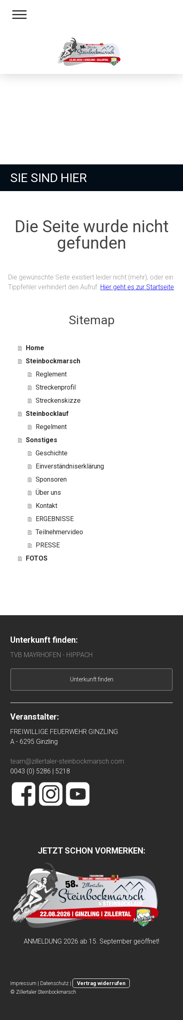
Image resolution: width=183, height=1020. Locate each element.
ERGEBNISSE (55, 519)
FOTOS (36, 558)
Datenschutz (54, 983)
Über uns (48, 492)
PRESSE (48, 545)
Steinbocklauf (47, 414)
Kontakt (46, 506)
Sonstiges (41, 440)
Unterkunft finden (91, 679)
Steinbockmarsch (53, 361)
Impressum (23, 983)
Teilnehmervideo (59, 532)
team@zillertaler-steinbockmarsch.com (68, 761)
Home (35, 348)
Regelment (51, 427)
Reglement (51, 374)
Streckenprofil (56, 387)
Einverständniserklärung (70, 466)
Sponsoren (51, 479)
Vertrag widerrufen (101, 983)
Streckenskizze (58, 400)
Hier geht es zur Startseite (137, 287)
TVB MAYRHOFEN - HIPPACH (51, 655)
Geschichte (52, 453)
